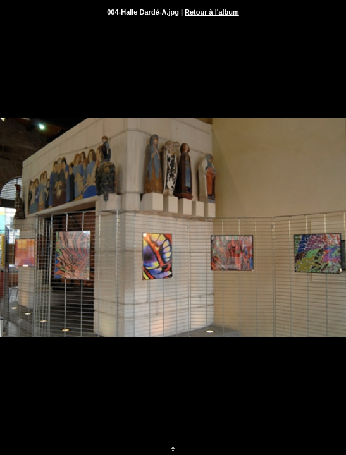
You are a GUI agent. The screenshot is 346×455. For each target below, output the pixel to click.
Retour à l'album (212, 12)
